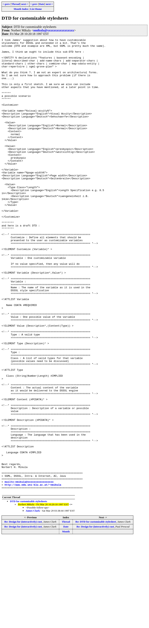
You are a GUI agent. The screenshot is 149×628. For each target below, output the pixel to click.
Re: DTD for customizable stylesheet (95, 612)
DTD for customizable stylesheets (28, 591)
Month (66, 622)
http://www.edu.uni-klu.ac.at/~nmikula (33, 574)
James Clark (33, 601)
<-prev (6, 4)
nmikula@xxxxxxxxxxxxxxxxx (53, 30)
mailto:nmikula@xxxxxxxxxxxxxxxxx (29, 570)
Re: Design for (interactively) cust (23, 612)
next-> (24, 4)
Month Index (21, 8)
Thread (15, 4)
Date (41, 4)
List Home (36, 8)
